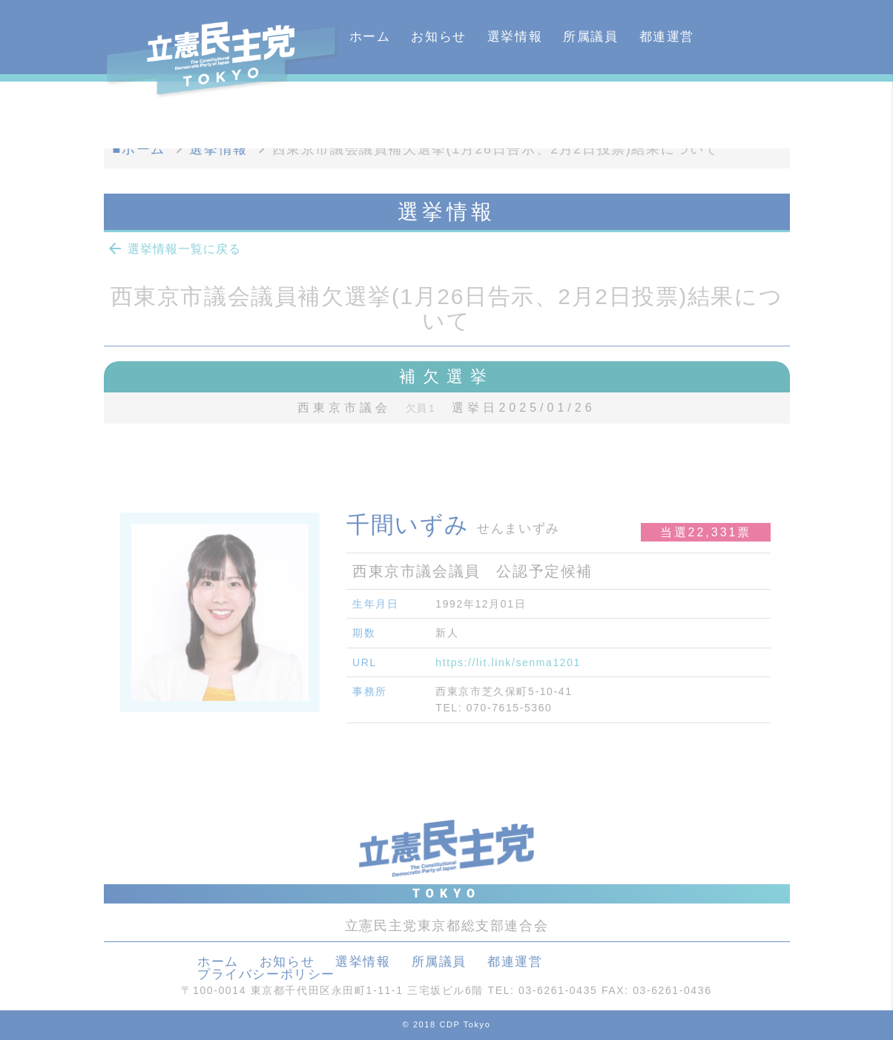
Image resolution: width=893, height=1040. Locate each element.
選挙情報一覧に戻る (173, 248)
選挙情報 (514, 37)
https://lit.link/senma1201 (508, 662)
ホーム (370, 37)
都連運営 (666, 37)
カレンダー (383, 111)
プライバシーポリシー (266, 974)
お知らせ (438, 37)
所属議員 (590, 37)
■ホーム (139, 149)
